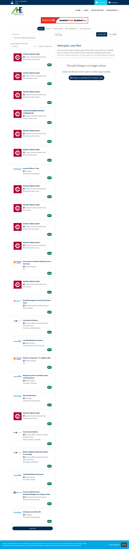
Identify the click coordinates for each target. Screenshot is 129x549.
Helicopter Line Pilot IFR (32, 512)
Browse (48, 29)
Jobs (86, 10)
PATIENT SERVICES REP (31, 54)
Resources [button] (112, 10)
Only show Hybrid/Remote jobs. (25, 38)
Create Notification (46, 46)
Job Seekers (101, 2)
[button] (112, 34)
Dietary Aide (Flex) (29, 395)
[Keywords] (32, 34)
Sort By (14, 46)
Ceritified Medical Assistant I (33, 474)
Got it (124, 545)
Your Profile (97, 10)
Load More (32, 528)
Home (78, 10)
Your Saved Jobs (85, 29)
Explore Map (58, 29)
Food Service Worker (30, 320)
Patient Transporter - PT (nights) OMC (37, 358)
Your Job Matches (71, 29)
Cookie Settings (114, 545)
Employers (113, 2)
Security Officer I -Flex (31, 168)
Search (41, 29)
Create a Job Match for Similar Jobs (86, 77)
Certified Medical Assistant (33, 340)
